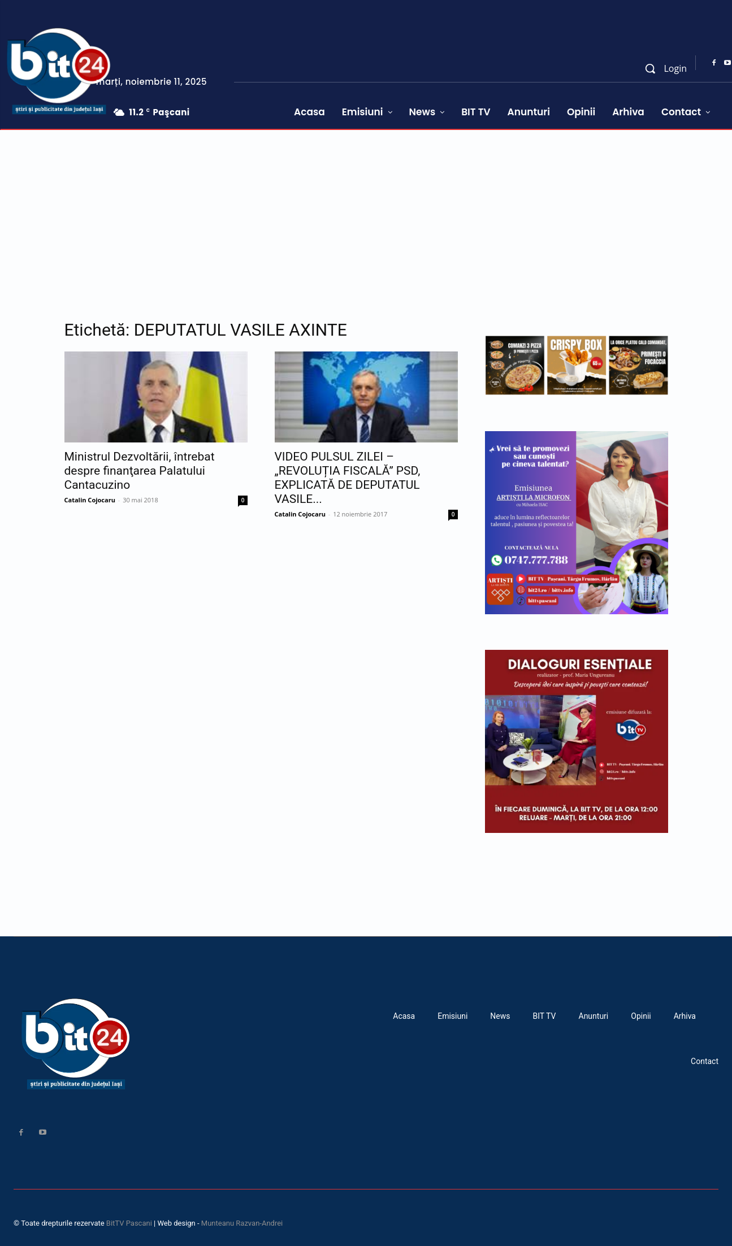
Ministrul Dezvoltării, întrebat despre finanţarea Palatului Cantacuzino (139, 471)
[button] (650, 68)
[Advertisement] (366, 215)
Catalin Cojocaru (89, 500)
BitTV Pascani (129, 1223)
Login (675, 68)
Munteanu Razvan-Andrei (242, 1223)
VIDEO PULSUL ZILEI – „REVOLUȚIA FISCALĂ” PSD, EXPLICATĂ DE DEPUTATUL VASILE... (348, 478)
